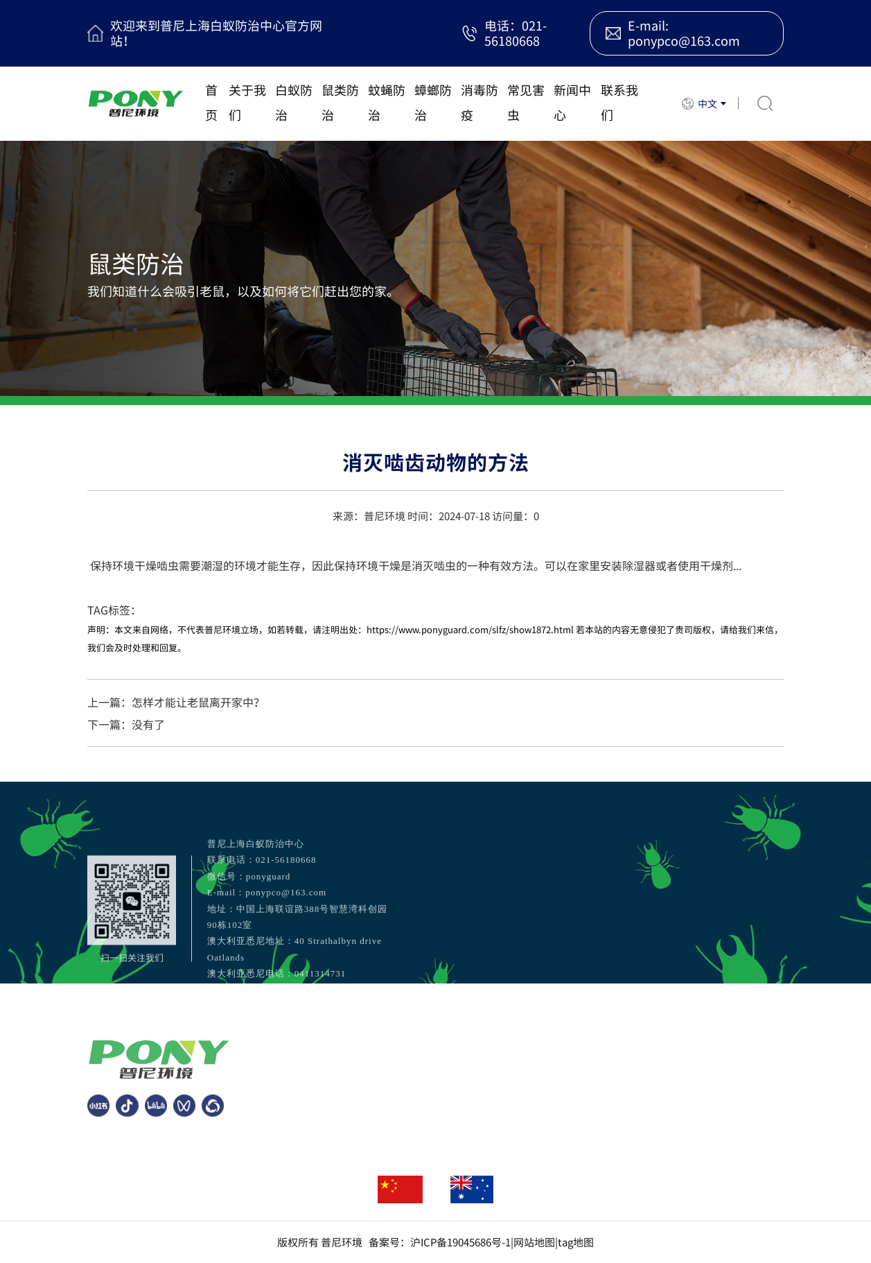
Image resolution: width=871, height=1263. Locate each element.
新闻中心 (572, 102)
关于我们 (247, 102)
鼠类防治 (340, 102)
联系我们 (619, 102)
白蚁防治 (294, 102)
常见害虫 (526, 102)
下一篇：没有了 (126, 724)
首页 (211, 102)
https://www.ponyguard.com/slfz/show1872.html (470, 629)
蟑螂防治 (433, 102)
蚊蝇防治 (386, 102)
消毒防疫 (479, 102)
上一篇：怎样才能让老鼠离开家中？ (176, 702)
